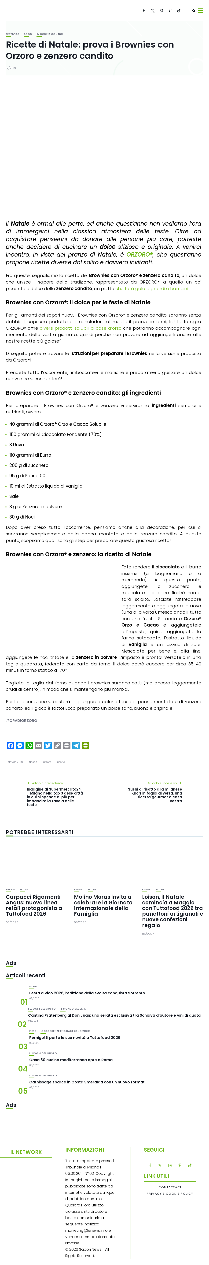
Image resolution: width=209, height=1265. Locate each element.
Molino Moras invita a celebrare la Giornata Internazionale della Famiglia (103, 905)
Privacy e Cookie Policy (170, 1193)
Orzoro (47, 762)
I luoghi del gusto (42, 1009)
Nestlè (33, 762)
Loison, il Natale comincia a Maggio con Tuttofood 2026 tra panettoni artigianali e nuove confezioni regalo (172, 911)
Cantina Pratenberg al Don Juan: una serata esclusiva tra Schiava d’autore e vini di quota (114, 1015)
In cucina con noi (50, 34)
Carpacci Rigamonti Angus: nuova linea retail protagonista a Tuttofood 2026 (34, 905)
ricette (61, 762)
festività (12, 34)
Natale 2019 (15, 762)
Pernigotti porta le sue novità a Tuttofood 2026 (74, 1037)
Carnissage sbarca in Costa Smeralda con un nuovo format (87, 1082)
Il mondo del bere (73, 1009)
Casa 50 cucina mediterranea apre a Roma (71, 1060)
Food (28, 34)
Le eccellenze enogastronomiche (65, 1031)
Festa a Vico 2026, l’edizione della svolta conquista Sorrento (87, 993)
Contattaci (169, 1187)
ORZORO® (139, 254)
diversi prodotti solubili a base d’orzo (80, 328)
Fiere (32, 1031)
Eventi (10, 889)
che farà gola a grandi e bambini (151, 288)
